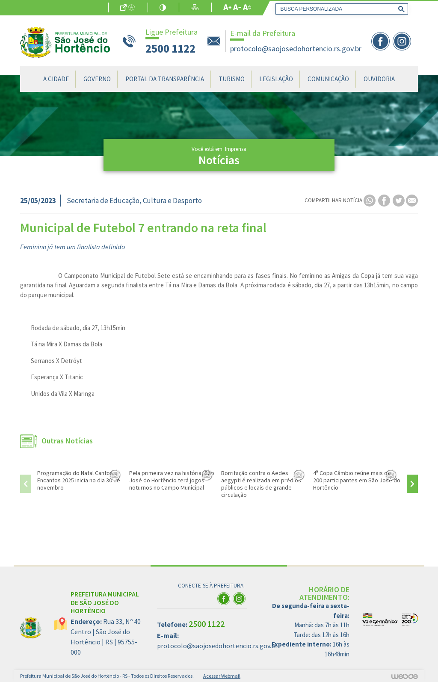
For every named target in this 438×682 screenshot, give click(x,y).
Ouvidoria (379, 79)
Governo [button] (97, 79)
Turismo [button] (232, 79)
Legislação (276, 79)
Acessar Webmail (221, 676)
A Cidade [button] (56, 79)
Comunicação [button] (328, 79)
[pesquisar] (340, 9)
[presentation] (25, 484)
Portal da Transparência (164, 79)
